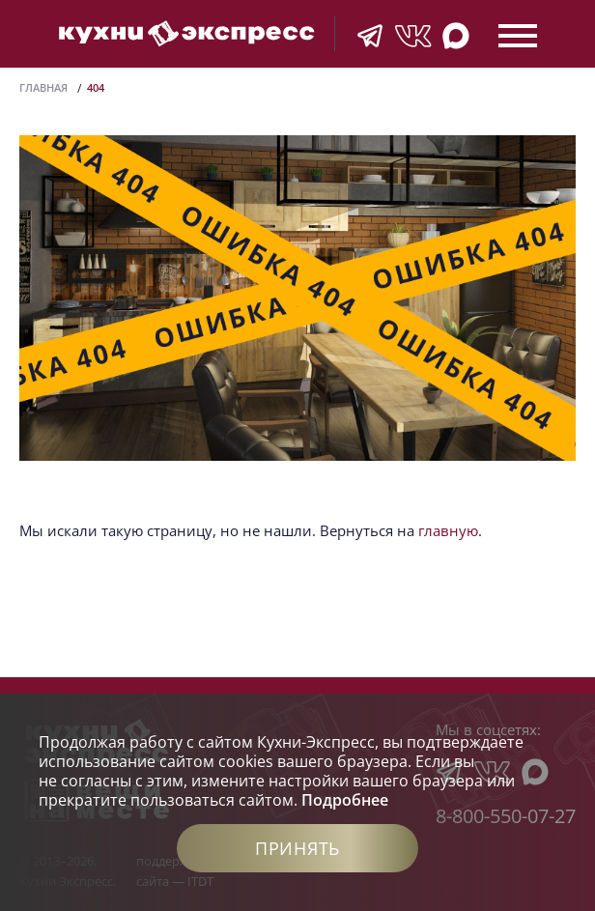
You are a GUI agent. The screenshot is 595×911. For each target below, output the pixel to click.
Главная (43, 87)
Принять (297, 848)
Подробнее (344, 800)
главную (448, 530)
